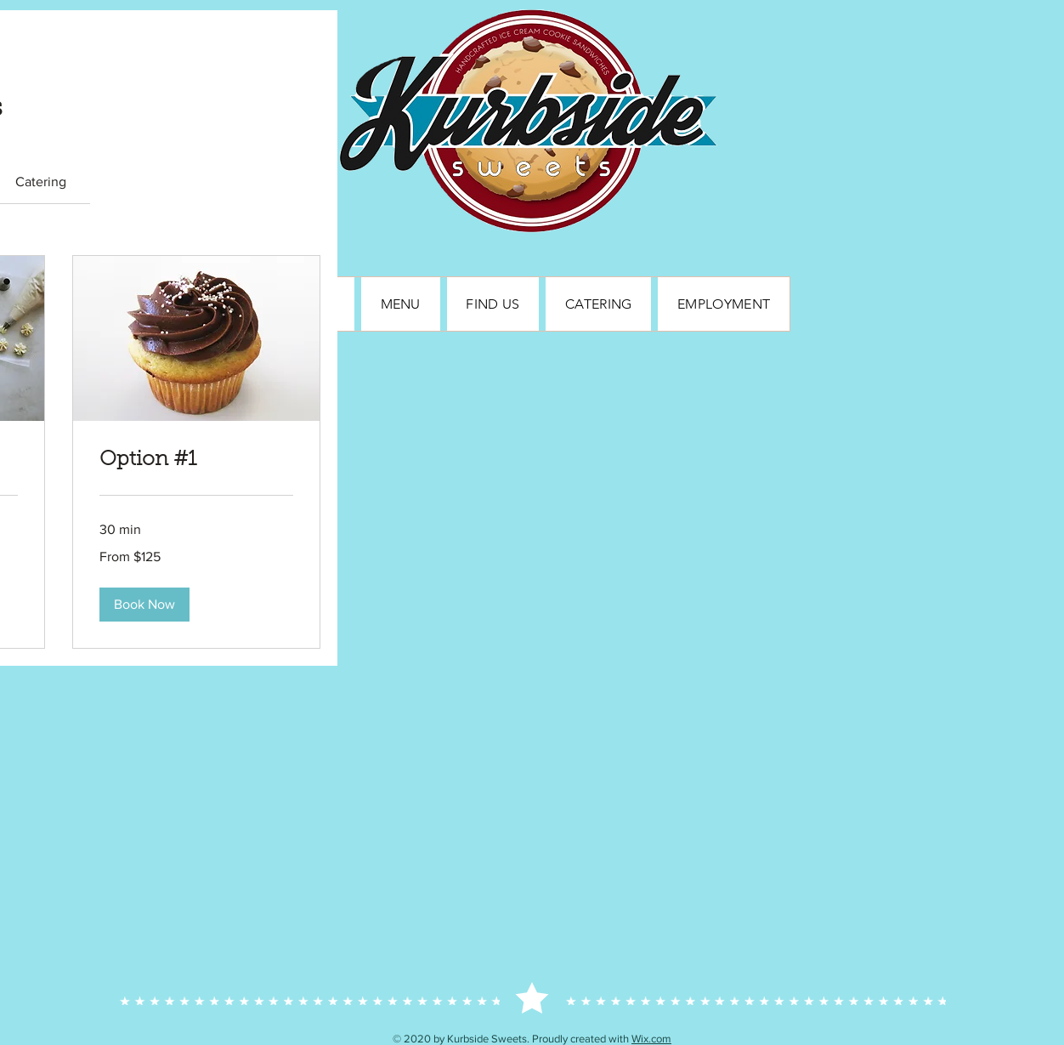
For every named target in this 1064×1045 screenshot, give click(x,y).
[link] (40, 181)
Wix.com (651, 1038)
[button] (144, 605)
